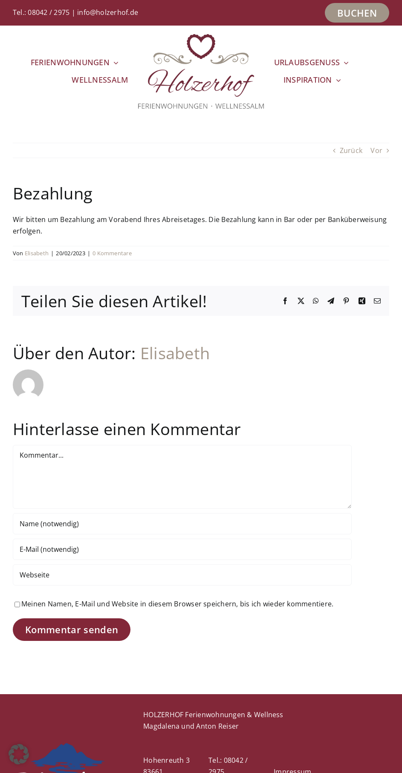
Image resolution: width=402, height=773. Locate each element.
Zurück (351, 150)
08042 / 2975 (48, 12)
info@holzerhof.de (107, 12)
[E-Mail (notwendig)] (182, 549)
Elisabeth (37, 253)
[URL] (182, 575)
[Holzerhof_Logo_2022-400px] (200, 37)
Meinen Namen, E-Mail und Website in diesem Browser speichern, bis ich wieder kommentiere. (177, 604)
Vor (376, 150)
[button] (19, 754)
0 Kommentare (112, 253)
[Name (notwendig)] (182, 523)
